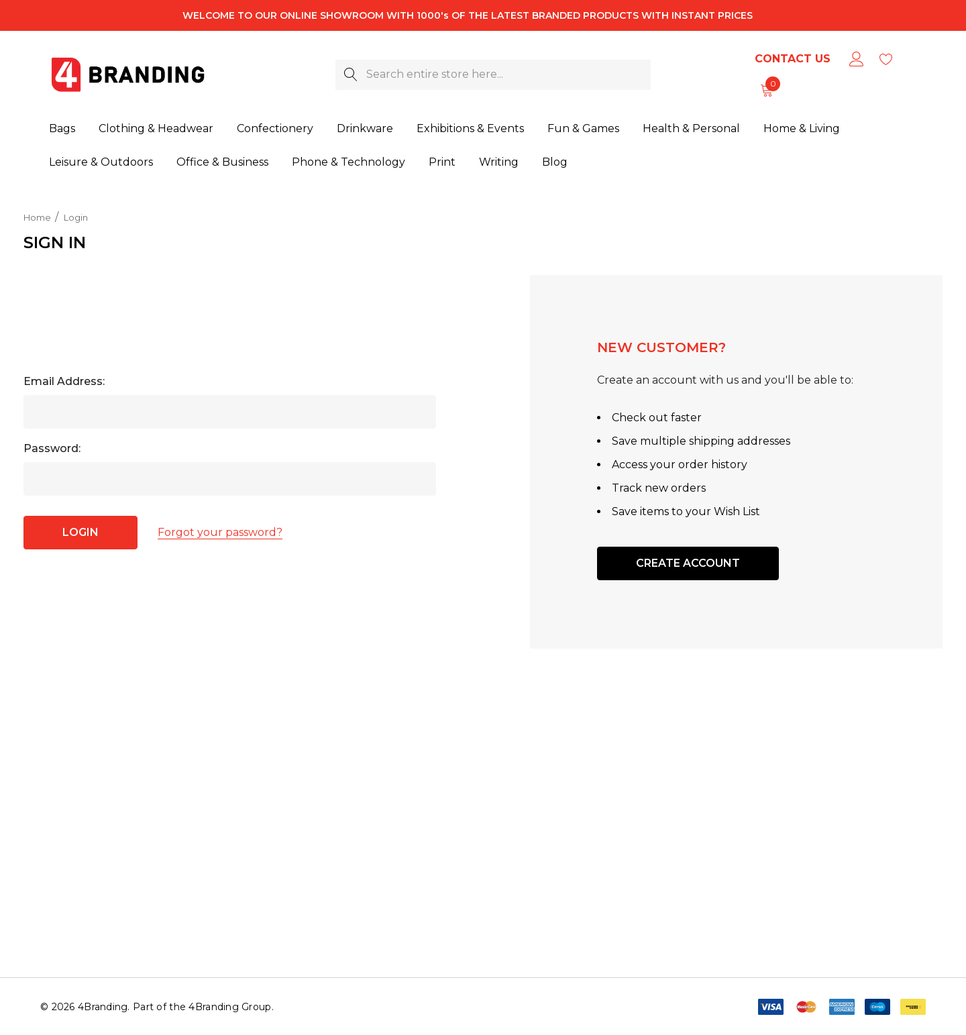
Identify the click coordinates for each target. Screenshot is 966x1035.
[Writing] (499, 161)
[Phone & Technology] (348, 162)
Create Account (688, 563)
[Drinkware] (365, 129)
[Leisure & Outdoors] (101, 163)
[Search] (350, 75)
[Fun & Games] (583, 129)
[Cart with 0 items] (765, 89)
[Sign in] (856, 59)
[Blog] (554, 161)
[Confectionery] (275, 129)
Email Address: (64, 381)
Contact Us (792, 58)
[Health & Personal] (691, 129)
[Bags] (62, 129)
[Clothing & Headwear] (156, 129)
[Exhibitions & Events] (470, 129)
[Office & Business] (222, 163)
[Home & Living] (801, 129)
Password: (51, 448)
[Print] (442, 162)
